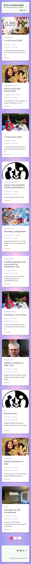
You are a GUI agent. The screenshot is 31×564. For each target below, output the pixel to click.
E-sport (6, 507)
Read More (7, 58)
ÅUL (13, 37)
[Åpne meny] (26, 6)
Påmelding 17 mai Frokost (15, 315)
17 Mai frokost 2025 (13, 137)
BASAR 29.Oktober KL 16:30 (14, 463)
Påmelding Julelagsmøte (15, 232)
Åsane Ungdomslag (14, 5)
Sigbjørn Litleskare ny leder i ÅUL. (13, 364)
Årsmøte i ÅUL (10, 414)
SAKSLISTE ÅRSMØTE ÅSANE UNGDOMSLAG (14, 186)
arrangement (7, 37)
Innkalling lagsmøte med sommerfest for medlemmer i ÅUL (15, 264)
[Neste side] (19, 538)
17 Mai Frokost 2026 (13, 41)
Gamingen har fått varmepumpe (12, 511)
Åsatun (14, 85)
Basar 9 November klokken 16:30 (12, 90)
